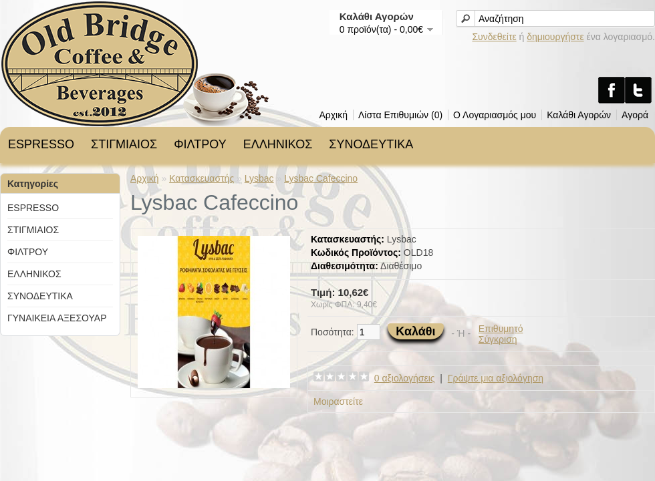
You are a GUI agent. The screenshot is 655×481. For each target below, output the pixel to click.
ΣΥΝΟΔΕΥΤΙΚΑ (371, 144)
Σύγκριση (498, 339)
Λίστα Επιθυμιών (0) (400, 115)
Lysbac (259, 178)
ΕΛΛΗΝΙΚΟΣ (278, 144)
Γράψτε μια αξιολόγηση (495, 378)
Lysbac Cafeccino (321, 178)
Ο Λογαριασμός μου (494, 115)
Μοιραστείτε (338, 401)
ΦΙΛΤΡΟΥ (200, 144)
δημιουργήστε (555, 36)
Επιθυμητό (501, 328)
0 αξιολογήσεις (404, 378)
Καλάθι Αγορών (579, 115)
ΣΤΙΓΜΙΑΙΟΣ (124, 144)
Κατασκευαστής (201, 178)
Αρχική (333, 115)
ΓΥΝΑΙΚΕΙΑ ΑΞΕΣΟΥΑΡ (56, 318)
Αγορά (635, 115)
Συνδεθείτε (494, 36)
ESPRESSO (41, 144)
